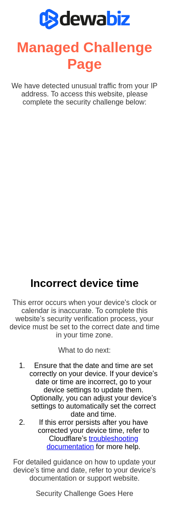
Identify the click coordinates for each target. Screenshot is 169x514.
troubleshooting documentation (92, 442)
